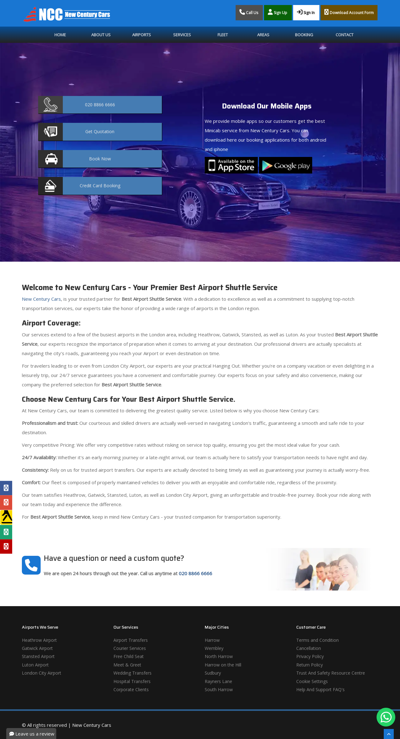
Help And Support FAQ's (320, 689)
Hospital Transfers (132, 681)
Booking (304, 35)
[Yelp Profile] (6, 546)
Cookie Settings (312, 681)
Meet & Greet (127, 665)
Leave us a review (31, 734)
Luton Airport (35, 665)
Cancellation (308, 648)
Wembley (214, 648)
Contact (344, 35)
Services (182, 35)
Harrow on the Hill (223, 665)
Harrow (212, 640)
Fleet (223, 35)
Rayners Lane (218, 681)
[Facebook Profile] (6, 488)
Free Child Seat (128, 656)
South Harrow (219, 689)
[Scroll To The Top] (389, 734)
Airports (141, 35)
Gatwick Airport (37, 648)
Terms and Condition (317, 640)
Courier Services (129, 648)
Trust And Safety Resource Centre (330, 673)
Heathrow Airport (39, 640)
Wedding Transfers (132, 673)
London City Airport (41, 673)
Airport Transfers (130, 640)
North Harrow (219, 656)
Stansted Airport (38, 656)
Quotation (99, 131)
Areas (263, 35)
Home (60, 35)
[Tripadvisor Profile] (6, 532)
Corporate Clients (131, 689)
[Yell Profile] (6, 517)
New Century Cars (41, 299)
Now (100, 159)
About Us (101, 35)
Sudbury (213, 673)
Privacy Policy (310, 656)
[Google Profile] (6, 502)
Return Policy (309, 665)
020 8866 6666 (195, 573)
